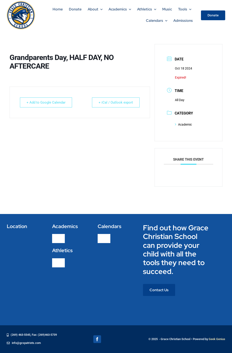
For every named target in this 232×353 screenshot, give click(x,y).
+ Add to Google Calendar (46, 102)
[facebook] (97, 339)
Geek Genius (217, 339)
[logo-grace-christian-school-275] (21, 3)
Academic (183, 124)
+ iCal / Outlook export (116, 102)
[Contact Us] (159, 290)
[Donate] (213, 15)
